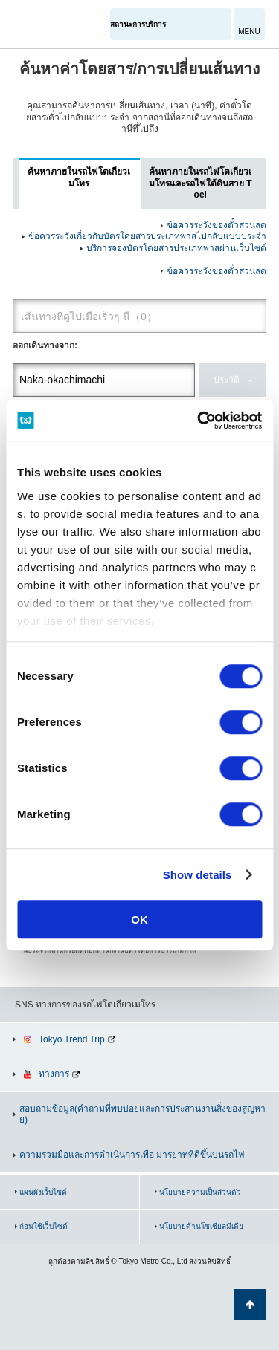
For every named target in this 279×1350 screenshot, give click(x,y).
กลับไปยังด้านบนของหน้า (250, 1304)
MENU (249, 31)
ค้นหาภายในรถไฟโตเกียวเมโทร (79, 177)
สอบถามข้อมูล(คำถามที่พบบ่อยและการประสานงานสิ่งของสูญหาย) (142, 1114)
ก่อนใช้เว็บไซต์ (43, 1226)
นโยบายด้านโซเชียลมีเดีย (201, 1226)
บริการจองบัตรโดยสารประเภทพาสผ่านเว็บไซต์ (176, 248)
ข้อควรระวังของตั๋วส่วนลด (216, 225)
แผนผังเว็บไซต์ (43, 1192)
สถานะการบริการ (138, 24)
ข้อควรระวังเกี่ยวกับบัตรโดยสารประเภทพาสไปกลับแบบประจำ (147, 236)
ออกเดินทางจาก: (45, 345)
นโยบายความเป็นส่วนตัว (200, 1192)
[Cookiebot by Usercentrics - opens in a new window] (198, 420)
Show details (197, 875)
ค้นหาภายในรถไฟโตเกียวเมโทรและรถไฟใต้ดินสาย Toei (200, 183)
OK (139, 919)
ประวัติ (227, 379)
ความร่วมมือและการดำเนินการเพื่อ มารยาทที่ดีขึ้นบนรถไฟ (132, 1154)
